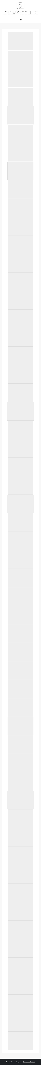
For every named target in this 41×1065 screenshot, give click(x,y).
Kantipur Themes (29, 1062)
